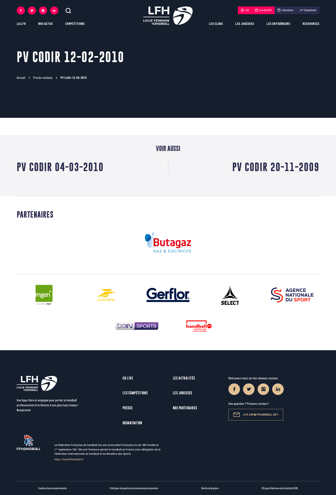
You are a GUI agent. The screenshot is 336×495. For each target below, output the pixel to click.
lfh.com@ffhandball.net (255, 414)
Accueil (21, 78)
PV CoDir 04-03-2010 (60, 167)
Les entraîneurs (278, 24)
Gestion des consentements (52, 488)
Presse (128, 408)
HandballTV (263, 10)
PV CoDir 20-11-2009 (275, 167)
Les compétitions (135, 393)
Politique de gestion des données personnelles (134, 488)
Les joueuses (244, 24)
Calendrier (285, 10)
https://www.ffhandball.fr (69, 459)
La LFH (21, 24)
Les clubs (216, 24)
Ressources (311, 24)
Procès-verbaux (42, 78)
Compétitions (75, 24)
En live (128, 378)
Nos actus (45, 24)
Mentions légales (210, 488)
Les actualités (184, 378)
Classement (307, 10)
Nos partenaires (185, 408)
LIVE (245, 10)
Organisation (132, 423)
